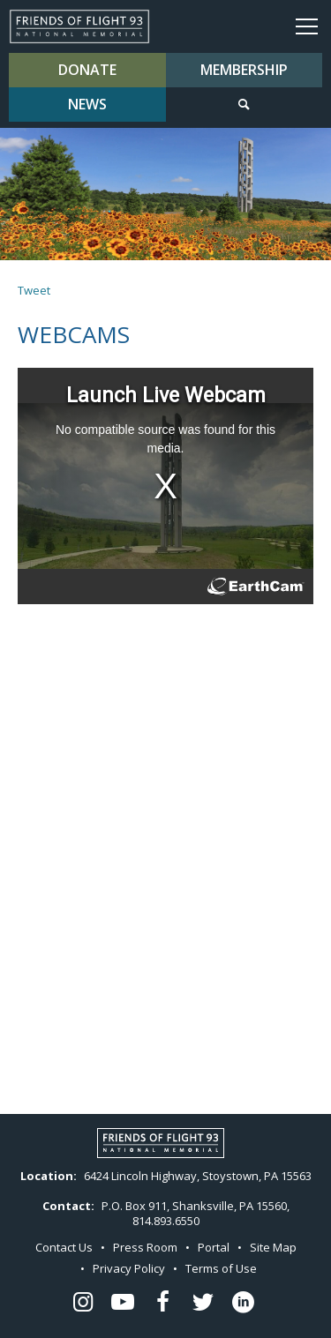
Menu (306, 26)
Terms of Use (221, 1268)
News (87, 104)
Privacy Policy (129, 1268)
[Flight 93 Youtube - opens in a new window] (123, 1303)
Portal (213, 1247)
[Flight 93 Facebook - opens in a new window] (162, 1303)
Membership (244, 69)
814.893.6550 (165, 1221)
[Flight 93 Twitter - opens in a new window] (203, 1303)
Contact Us (64, 1247)
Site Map (273, 1247)
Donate (87, 69)
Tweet (34, 290)
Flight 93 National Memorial (79, 26)
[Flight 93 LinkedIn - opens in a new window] (243, 1303)
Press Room (145, 1247)
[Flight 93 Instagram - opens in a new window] (83, 1303)
